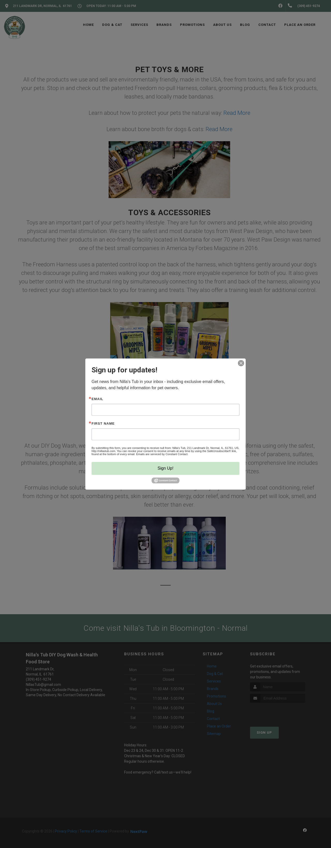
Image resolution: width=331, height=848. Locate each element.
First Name (103, 423)
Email (97, 399)
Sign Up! (165, 468)
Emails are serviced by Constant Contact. (162, 454)
